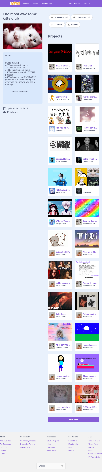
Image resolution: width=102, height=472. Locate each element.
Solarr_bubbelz (61, 161)
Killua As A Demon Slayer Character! (63, 190)
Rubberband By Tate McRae (90, 314)
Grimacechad (88, 99)
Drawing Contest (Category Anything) (90, 221)
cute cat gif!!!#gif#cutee (63, 252)
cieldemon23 (88, 161)
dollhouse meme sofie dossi (63, 283)
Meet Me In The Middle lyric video (90, 252)
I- (83, 190)
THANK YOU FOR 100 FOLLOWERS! (63, 66)
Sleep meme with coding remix (90, 376)
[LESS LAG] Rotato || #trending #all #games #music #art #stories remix (90, 407)
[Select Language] (51, 466)
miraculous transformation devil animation (63, 376)
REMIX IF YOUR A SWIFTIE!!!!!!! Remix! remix (63, 345)
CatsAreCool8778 (62, 99)
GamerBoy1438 (89, 130)
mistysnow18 (61, 223)
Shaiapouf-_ (87, 192)
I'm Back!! (87, 66)
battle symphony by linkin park (90, 159)
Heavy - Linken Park (90, 128)
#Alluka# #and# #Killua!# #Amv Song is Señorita (63, 221)
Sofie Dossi (61, 314)
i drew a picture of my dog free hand (63, 407)
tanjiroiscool (60, 130)
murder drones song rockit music (90, 97)
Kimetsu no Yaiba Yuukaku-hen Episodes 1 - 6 (63, 128)
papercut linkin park (63, 159)
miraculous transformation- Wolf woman (90, 345)
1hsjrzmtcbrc (61, 254)
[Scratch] (15, 3)
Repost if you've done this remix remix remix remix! (90, 283)
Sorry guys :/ (61, 97)
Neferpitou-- (60, 192)
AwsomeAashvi (62, 68)
